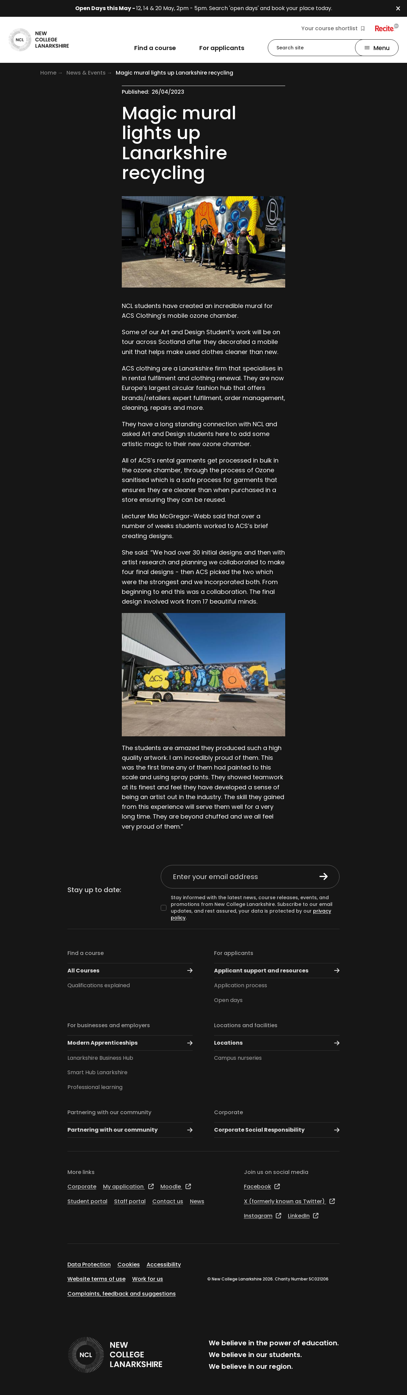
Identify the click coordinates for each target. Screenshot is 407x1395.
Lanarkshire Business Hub (100, 1058)
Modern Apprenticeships (130, 1043)
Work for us (147, 1279)
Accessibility (164, 1264)
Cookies (128, 1264)
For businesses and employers (108, 1025)
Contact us (167, 1201)
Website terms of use (96, 1279)
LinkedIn (303, 1216)
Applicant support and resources (277, 970)
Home (48, 73)
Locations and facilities (245, 1025)
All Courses (130, 970)
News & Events (86, 73)
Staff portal (130, 1201)
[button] (401, 8)
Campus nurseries (238, 1058)
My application (128, 1186)
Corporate (228, 1112)
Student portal (87, 1201)
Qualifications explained (98, 985)
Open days (228, 1000)
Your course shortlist (332, 28)
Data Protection (89, 1264)
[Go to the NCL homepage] (38, 39)
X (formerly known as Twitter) (289, 1201)
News (197, 1201)
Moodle (175, 1186)
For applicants (233, 953)
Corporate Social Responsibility (277, 1130)
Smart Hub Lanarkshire (97, 1072)
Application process (240, 985)
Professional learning (94, 1087)
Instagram (262, 1216)
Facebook (262, 1186)
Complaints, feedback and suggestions (121, 1294)
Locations (277, 1043)
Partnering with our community (109, 1112)
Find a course (85, 953)
